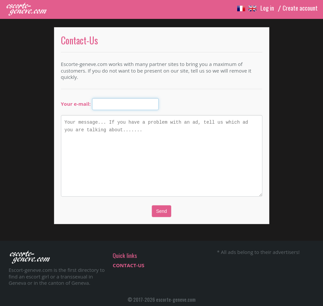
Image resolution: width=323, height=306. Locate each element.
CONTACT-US (128, 265)
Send (161, 211)
